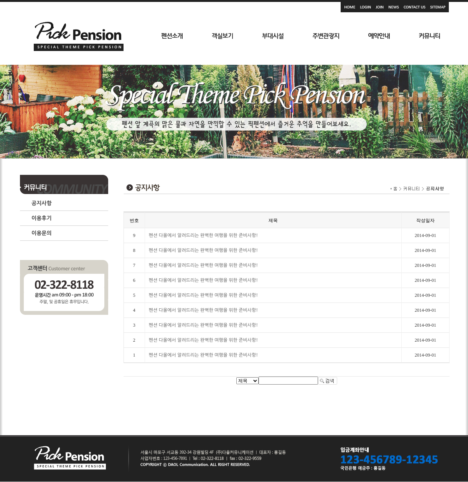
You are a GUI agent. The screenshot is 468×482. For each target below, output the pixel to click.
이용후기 (41, 218)
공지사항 (41, 203)
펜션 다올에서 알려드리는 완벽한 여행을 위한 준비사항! (203, 235)
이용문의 (41, 233)
